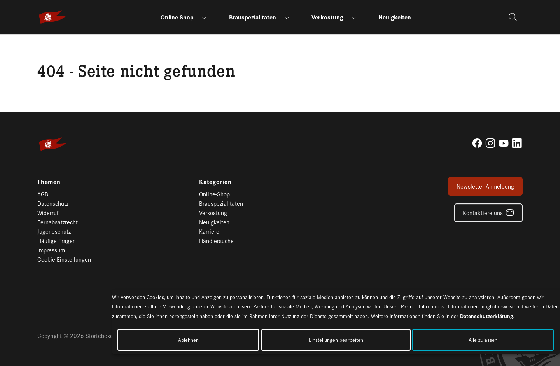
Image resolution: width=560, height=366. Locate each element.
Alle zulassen (483, 339)
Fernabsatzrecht (57, 222)
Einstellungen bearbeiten (336, 339)
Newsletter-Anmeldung (485, 186)
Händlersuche (216, 240)
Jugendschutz (54, 231)
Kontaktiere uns (483, 212)
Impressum (51, 250)
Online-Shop (214, 194)
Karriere (209, 231)
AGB (42, 194)
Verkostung (213, 212)
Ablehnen (188, 339)
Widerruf (48, 212)
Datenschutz (52, 203)
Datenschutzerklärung (486, 316)
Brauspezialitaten (221, 203)
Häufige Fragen (56, 240)
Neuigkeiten (214, 222)
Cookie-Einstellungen (64, 259)
